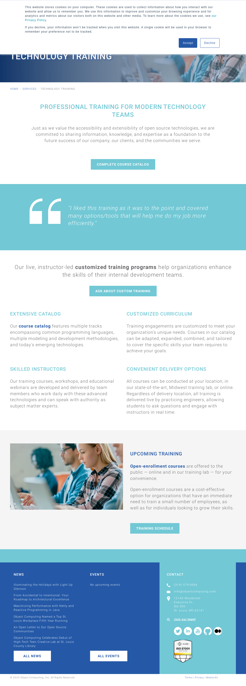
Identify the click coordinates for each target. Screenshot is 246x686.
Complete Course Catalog (123, 164)
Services (30, 88)
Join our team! (185, 619)
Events (97, 574)
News (19, 574)
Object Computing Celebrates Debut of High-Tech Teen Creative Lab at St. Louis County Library (44, 642)
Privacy (199, 677)
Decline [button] (209, 43)
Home (14, 88)
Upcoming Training (156, 454)
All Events (109, 656)
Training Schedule (154, 528)
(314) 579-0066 (185, 584)
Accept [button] (188, 43)
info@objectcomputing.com (195, 591)
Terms (189, 677)
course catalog (35, 325)
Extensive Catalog (35, 314)
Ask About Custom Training (123, 291)
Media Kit (212, 677)
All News (32, 656)
